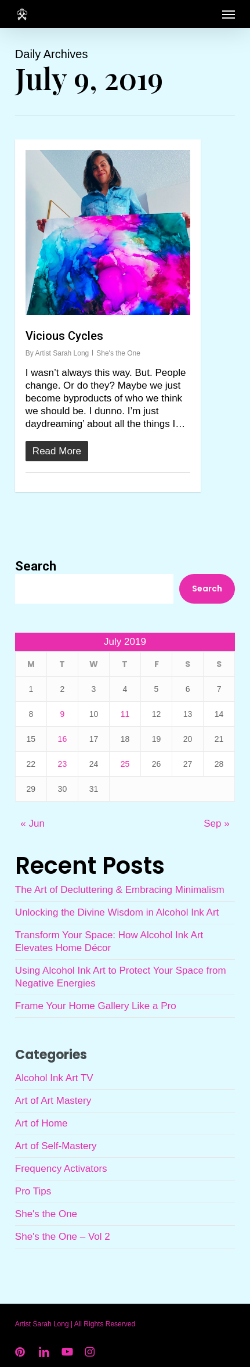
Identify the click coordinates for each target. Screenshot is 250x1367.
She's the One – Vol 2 (62, 1236)
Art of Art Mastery (53, 1100)
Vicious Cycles (64, 336)
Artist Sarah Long (62, 353)
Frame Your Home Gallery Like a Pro (95, 1005)
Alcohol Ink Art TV (54, 1077)
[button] (228, 14)
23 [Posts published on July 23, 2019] (62, 764)
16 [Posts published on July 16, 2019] (62, 739)
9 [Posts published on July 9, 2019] (62, 714)
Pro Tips (33, 1191)
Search (35, 566)
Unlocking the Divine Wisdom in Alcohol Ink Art (117, 912)
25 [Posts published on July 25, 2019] (125, 764)
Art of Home (41, 1123)
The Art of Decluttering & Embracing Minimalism (119, 889)
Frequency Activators (61, 1168)
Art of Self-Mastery (56, 1145)
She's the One (118, 353)
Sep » (216, 823)
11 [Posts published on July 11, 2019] (125, 714)
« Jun (32, 823)
